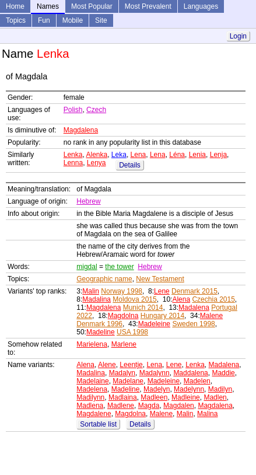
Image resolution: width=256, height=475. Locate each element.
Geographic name (104, 279)
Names (48, 6)
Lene (162, 291)
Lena (138, 155)
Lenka (73, 155)
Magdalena (81, 130)
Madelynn (189, 389)
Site (101, 20)
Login (238, 36)
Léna (177, 155)
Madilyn (220, 389)
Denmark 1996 (99, 324)
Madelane (128, 381)
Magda (149, 405)
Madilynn (90, 397)
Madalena (193, 307)
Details (130, 165)
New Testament (160, 279)
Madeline (100, 332)
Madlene (120, 405)
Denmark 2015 (194, 291)
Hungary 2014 (162, 316)
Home (15, 6)
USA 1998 (132, 332)
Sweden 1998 (193, 324)
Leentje (131, 365)
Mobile (72, 20)
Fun (44, 20)
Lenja (218, 155)
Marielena (91, 344)
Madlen (215, 397)
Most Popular (92, 6)
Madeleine (154, 324)
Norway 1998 (121, 291)
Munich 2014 (143, 307)
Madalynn (154, 373)
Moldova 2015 (134, 299)
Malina (207, 414)
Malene (211, 316)
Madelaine (92, 381)
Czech (96, 110)
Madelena (91, 389)
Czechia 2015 (213, 299)
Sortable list (98, 424)
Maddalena (190, 373)
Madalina (96, 299)
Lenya (96, 163)
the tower (119, 267)
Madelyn (156, 389)
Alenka (96, 155)
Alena (181, 299)
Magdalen (178, 405)
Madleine (185, 397)
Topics (16, 20)
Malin (90, 291)
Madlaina (122, 397)
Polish (73, 110)
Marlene (123, 344)
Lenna (73, 163)
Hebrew (88, 201)
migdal (86, 267)
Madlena (89, 405)
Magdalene (93, 414)
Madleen (154, 397)
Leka (119, 155)
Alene (107, 365)
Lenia (197, 155)
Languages (201, 6)
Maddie (223, 373)
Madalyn (122, 373)
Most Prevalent (148, 6)
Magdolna (123, 316)
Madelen (197, 381)
